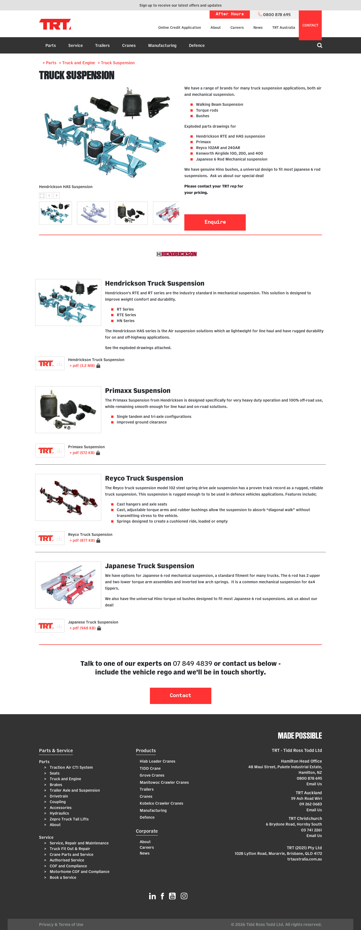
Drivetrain (58, 796)
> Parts (49, 62)
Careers (237, 27)
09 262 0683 (310, 804)
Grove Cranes (152, 775)
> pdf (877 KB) (82, 540)
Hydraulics (59, 813)
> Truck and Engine (77, 62)
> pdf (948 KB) (83, 628)
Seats (54, 773)
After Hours (230, 14)
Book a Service (62, 877)
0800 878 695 (309, 778)
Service (75, 45)
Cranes (129, 45)
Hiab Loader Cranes (157, 761)
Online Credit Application (179, 27)
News (258, 27)
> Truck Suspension (116, 62)
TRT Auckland (309, 792)
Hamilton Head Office (301, 761)
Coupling (57, 802)
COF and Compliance (68, 866)
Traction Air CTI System (71, 767)
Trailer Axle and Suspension (74, 790)
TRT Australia (283, 27)
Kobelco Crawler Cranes (161, 803)
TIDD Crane (150, 768)
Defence (197, 45)
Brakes (55, 784)
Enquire (215, 222)
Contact (180, 696)
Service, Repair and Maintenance (79, 843)
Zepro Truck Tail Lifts (69, 819)
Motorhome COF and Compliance (79, 871)
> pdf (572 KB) (82, 452)
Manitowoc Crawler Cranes (164, 782)
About (216, 27)
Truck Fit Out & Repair (69, 848)
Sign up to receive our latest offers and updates (180, 5)
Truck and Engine (65, 779)
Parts (50, 45)
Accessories (60, 807)
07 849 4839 (192, 663)
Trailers (102, 45)
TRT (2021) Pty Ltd (304, 847)
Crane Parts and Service (71, 854)
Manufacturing (162, 45)
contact (310, 25)
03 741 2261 (311, 830)
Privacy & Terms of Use (62, 924)
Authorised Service (66, 860)
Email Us (314, 784)
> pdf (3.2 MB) (82, 365)
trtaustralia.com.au (304, 859)
